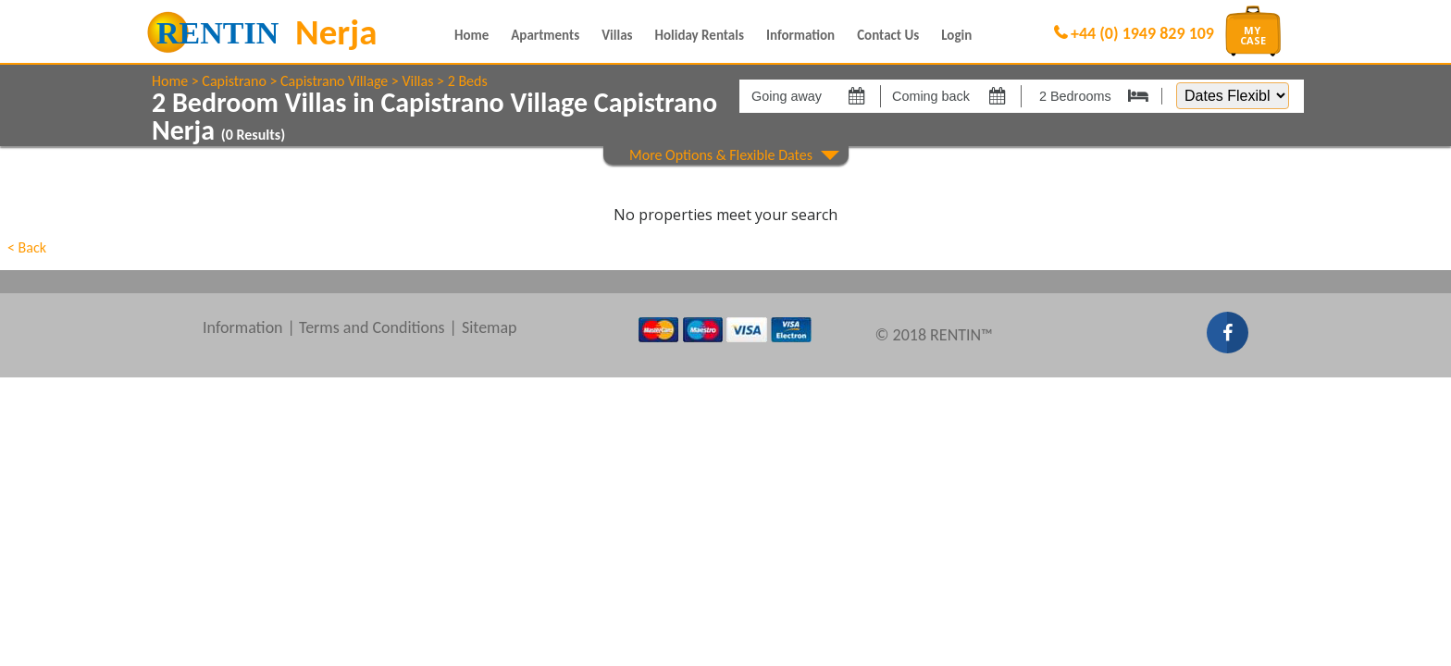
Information (800, 35)
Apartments (545, 35)
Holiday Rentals (699, 35)
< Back (26, 247)
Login (956, 35)
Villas (616, 35)
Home (471, 35)
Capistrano (234, 81)
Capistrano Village (334, 81)
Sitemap (489, 327)
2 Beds (468, 81)
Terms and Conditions (372, 327)
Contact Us (888, 35)
